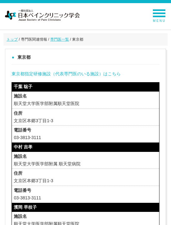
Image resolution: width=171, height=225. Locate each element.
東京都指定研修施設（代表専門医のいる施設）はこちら (66, 73)
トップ (12, 39)
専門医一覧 (59, 39)
